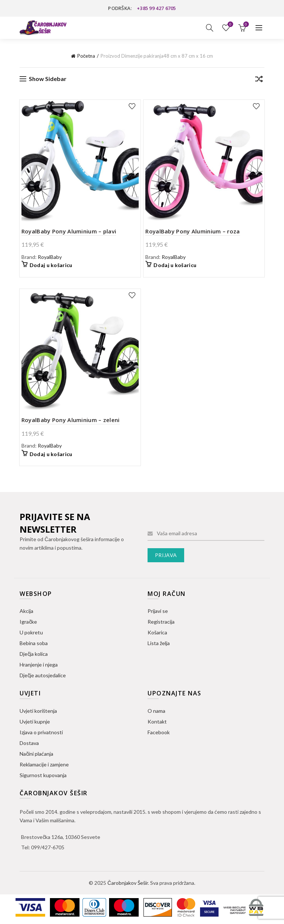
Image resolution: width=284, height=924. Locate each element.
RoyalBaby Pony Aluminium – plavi (68, 231)
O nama (156, 711)
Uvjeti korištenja (38, 711)
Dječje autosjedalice (43, 675)
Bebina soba (34, 643)
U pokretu (31, 632)
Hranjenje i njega (39, 664)
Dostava (29, 743)
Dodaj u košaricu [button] (51, 265)
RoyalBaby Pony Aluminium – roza (192, 231)
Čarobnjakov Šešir (127, 883)
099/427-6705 (47, 847)
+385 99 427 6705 (156, 8)
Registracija (161, 621)
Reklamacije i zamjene (44, 764)
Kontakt (157, 721)
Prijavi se (158, 611)
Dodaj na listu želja (132, 106)
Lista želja (229, 24)
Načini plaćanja (36, 754)
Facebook (159, 732)
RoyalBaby (50, 257)
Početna (86, 56)
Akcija (26, 611)
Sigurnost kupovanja (43, 775)
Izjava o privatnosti (41, 732)
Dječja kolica (34, 654)
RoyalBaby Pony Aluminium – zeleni (70, 420)
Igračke (28, 621)
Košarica (157, 632)
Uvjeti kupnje (35, 721)
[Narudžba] (258, 80)
